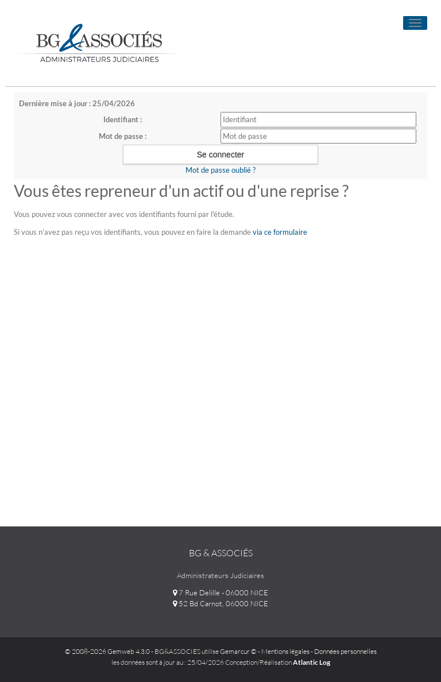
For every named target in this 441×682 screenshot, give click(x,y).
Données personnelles (345, 651)
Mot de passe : (122, 136)
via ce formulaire (280, 232)
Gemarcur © (238, 651)
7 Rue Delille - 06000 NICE (220, 592)
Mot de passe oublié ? (220, 170)
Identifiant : (122, 119)
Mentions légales (285, 651)
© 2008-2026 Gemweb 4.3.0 (107, 651)
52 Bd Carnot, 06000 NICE (220, 603)
